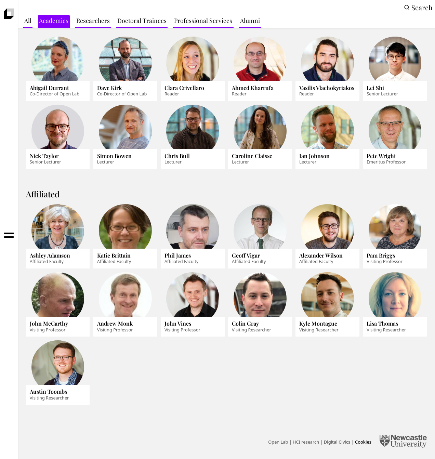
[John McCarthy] (58, 304)
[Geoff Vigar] (260, 236)
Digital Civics (337, 442)
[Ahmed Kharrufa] (260, 69)
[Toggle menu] (9, 235)
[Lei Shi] (395, 69)
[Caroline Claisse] (260, 137)
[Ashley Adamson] (58, 236)
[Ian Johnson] (327, 137)
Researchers (93, 20)
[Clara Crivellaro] (192, 69)
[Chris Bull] (192, 137)
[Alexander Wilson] (327, 236)
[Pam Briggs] (395, 236)
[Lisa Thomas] (395, 304)
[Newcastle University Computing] (403, 442)
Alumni (250, 20)
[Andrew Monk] (125, 304)
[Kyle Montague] (327, 304)
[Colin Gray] (260, 304)
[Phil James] (192, 236)
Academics (53, 20)
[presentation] (9, 13)
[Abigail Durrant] (58, 69)
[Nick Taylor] (58, 137)
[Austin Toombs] (58, 372)
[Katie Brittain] (125, 236)
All (27, 20)
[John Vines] (192, 304)
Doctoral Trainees (142, 20)
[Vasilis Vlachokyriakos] (327, 69)
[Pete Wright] (395, 137)
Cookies (363, 442)
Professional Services (203, 20)
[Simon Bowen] (125, 137)
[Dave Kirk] (125, 69)
